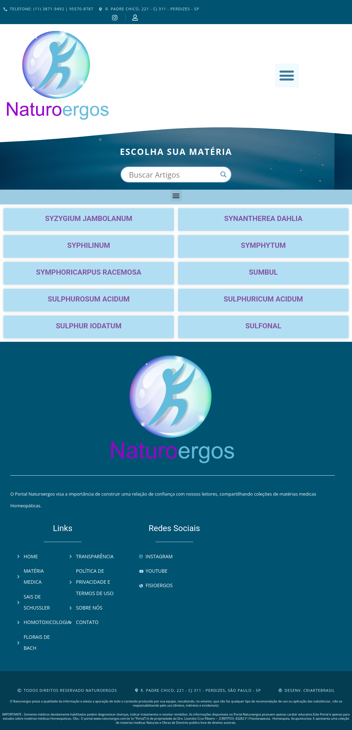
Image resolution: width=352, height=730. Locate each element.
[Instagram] (116, 17)
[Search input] (173, 174)
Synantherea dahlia (263, 218)
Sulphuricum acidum (263, 299)
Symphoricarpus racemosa (88, 272)
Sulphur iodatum (88, 326)
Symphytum (263, 245)
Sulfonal (263, 326)
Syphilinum (88, 245)
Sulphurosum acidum (89, 299)
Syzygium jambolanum (88, 218)
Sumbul (263, 272)
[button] (287, 75)
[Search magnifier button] (223, 174)
